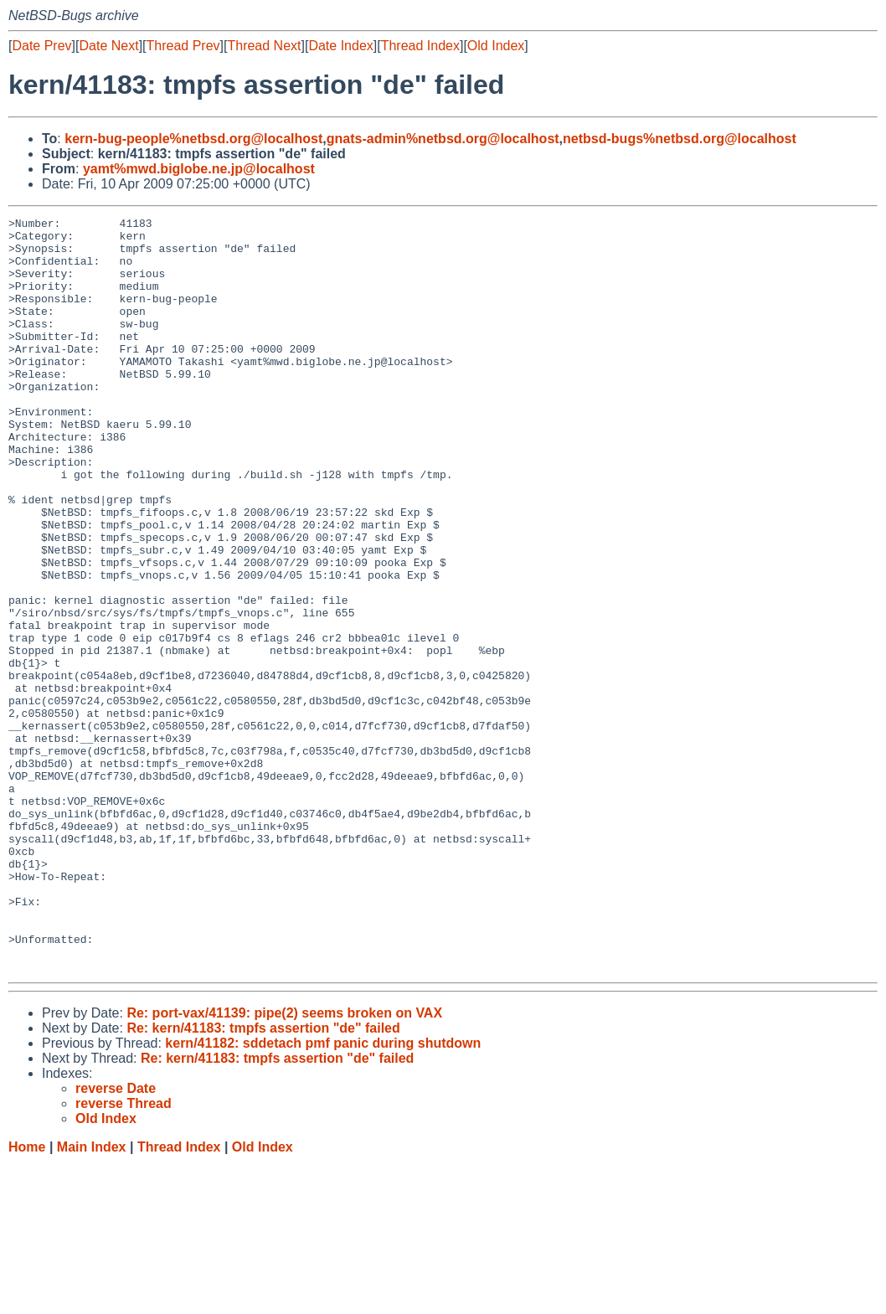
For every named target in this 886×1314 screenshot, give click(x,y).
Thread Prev (183, 46)
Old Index (495, 46)
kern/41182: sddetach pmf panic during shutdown (323, 1194)
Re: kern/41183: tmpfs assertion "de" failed (262, 1179)
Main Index (91, 1298)
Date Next (108, 46)
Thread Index (420, 46)
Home (26, 1298)
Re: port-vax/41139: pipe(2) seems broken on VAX (284, 1164)
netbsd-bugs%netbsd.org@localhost (679, 138)
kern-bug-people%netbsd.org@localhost (193, 138)
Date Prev (41, 46)
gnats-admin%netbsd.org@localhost (443, 138)
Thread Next (264, 46)
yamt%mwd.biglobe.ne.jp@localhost (199, 169)
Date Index (340, 46)
